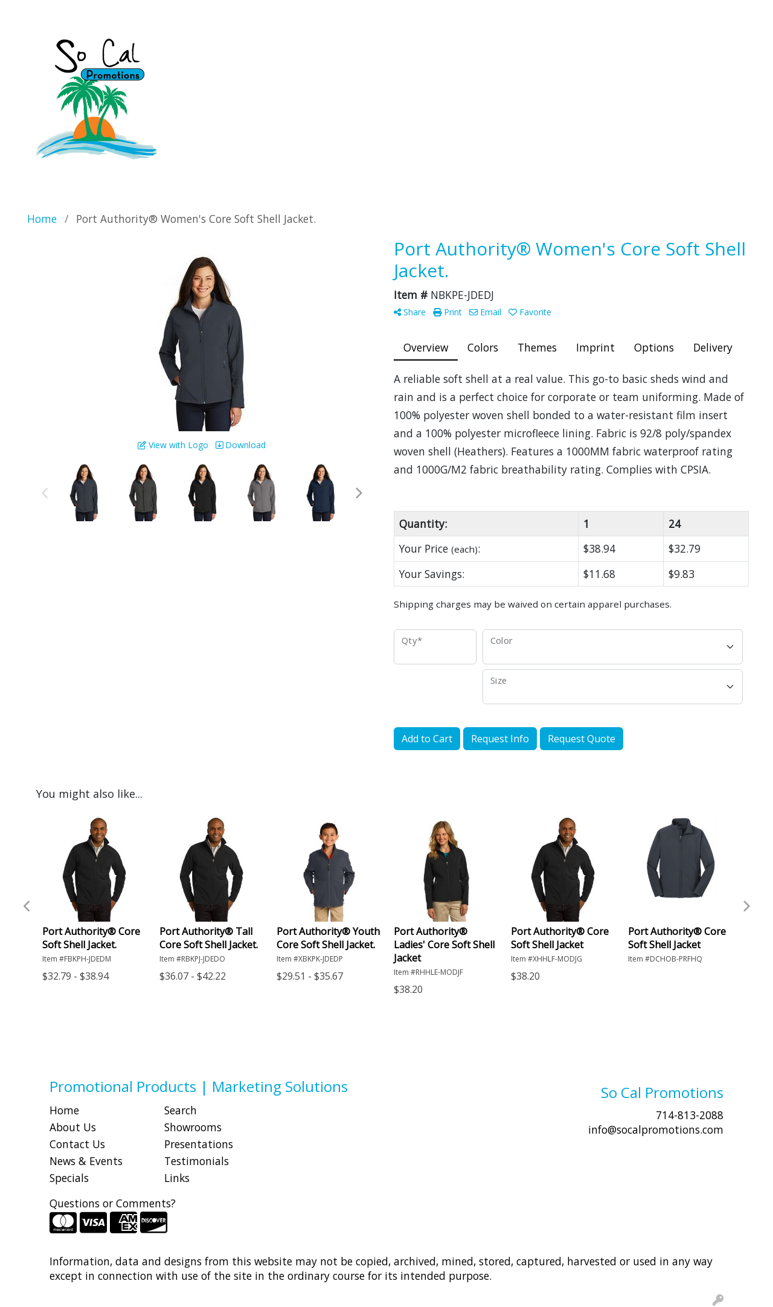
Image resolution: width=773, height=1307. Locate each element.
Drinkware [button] (381, 53)
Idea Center (221, 13)
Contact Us (77, 1144)
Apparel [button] (217, 53)
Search (546, 13)
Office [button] (602, 53)
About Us (73, 1127)
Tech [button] (647, 53)
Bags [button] (324, 53)
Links (177, 1178)
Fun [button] (435, 53)
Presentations (198, 1144)
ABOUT (66, 13)
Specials (69, 1178)
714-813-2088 (689, 1115)
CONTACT (163, 13)
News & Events (86, 1161)
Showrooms (193, 1127)
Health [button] (551, 53)
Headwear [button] (490, 53)
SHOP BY (111, 13)
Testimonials (196, 1161)
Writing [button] (698, 53)
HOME (25, 13)
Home (64, 1110)
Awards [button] (275, 53)
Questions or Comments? (113, 1203)
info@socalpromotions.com (655, 1129)
